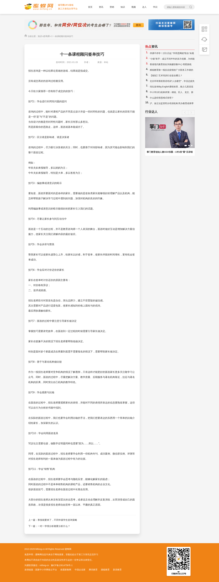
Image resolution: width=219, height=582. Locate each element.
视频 (133, 7)
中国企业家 (80, 569)
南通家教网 (65, 569)
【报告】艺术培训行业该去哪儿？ (166, 75)
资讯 (101, 7)
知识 (123, 7)
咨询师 (46, 36)
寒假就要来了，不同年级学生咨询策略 (57, 520)
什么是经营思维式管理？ (162, 98)
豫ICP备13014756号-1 (62, 565)
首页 (90, 7)
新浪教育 (117, 569)
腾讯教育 (93, 569)
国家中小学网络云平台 (46, 569)
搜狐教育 (105, 569)
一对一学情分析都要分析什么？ (54, 526)
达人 (144, 7)
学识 (155, 7)
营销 (112, 7)
